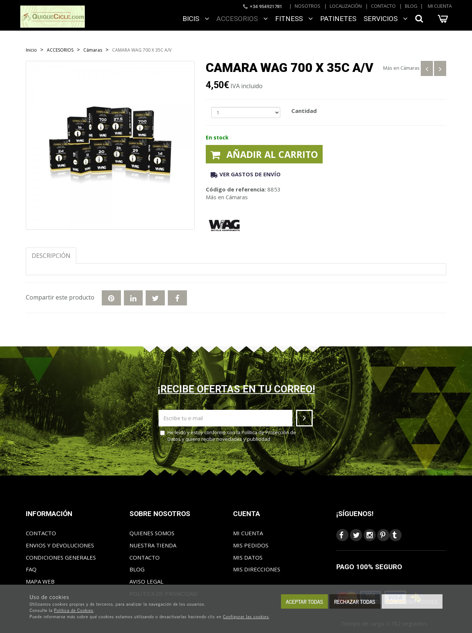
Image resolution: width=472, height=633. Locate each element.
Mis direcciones (256, 569)
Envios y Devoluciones (60, 545)
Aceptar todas (304, 601)
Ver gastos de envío (246, 174)
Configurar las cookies (246, 616)
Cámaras (410, 68)
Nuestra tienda (152, 545)
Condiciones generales (61, 557)
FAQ (31, 569)
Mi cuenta (440, 6)
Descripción (51, 256)
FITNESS (294, 18)
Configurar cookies (412, 601)
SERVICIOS (385, 18)
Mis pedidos (250, 545)
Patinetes (338, 18)
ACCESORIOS (242, 18)
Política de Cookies (74, 610)
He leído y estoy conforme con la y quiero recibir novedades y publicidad (228, 436)
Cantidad (304, 110)
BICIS (196, 18)
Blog (411, 6)
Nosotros (307, 6)
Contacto (383, 6)
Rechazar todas (354, 601)
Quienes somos (151, 533)
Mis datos (248, 557)
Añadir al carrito (264, 154)
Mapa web (40, 581)
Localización (346, 6)
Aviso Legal (146, 581)
